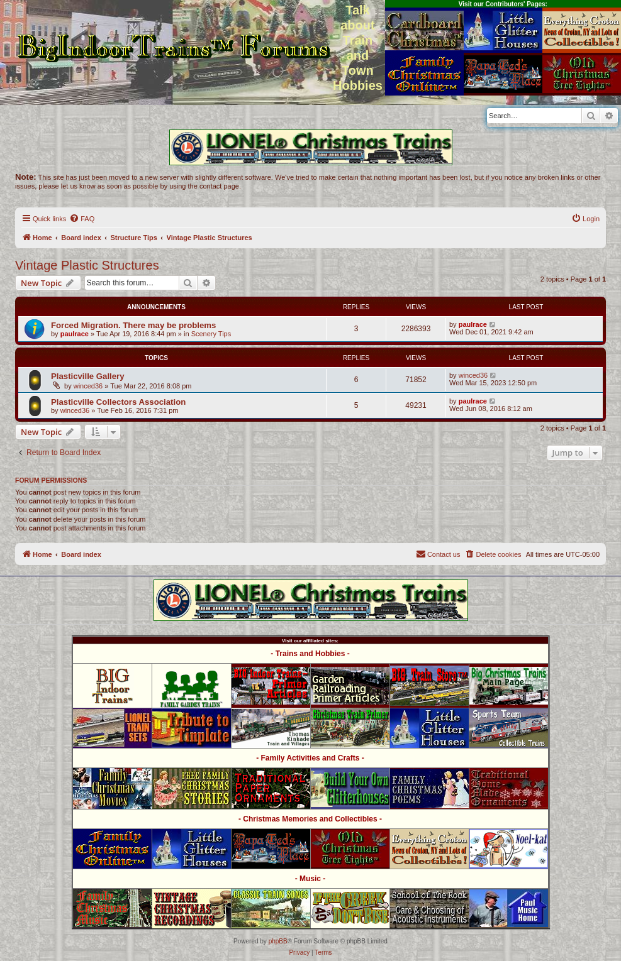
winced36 (88, 386)
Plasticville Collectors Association (118, 402)
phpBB (278, 941)
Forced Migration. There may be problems (133, 325)
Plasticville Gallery (88, 376)
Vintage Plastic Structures (87, 265)
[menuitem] (81, 218)
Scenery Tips (211, 334)
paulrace (74, 334)
